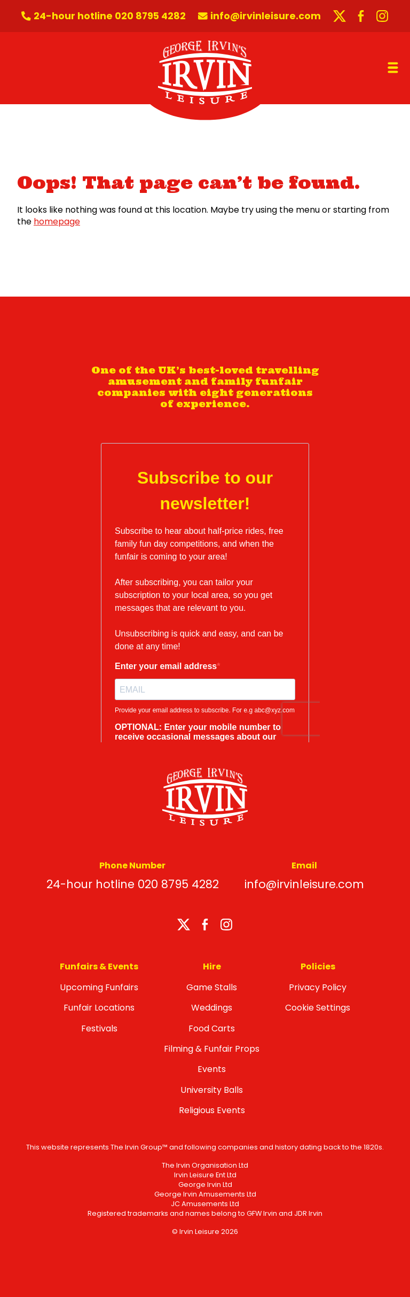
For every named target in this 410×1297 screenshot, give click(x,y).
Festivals (99, 1028)
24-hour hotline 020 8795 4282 (132, 884)
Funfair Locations (99, 1007)
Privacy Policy (317, 987)
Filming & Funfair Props (211, 1049)
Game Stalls (211, 987)
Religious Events (212, 1110)
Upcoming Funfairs (99, 987)
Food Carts (211, 1028)
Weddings (211, 1007)
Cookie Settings (317, 1007)
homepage (57, 221)
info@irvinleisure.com (304, 884)
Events (212, 1069)
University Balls (211, 1090)
